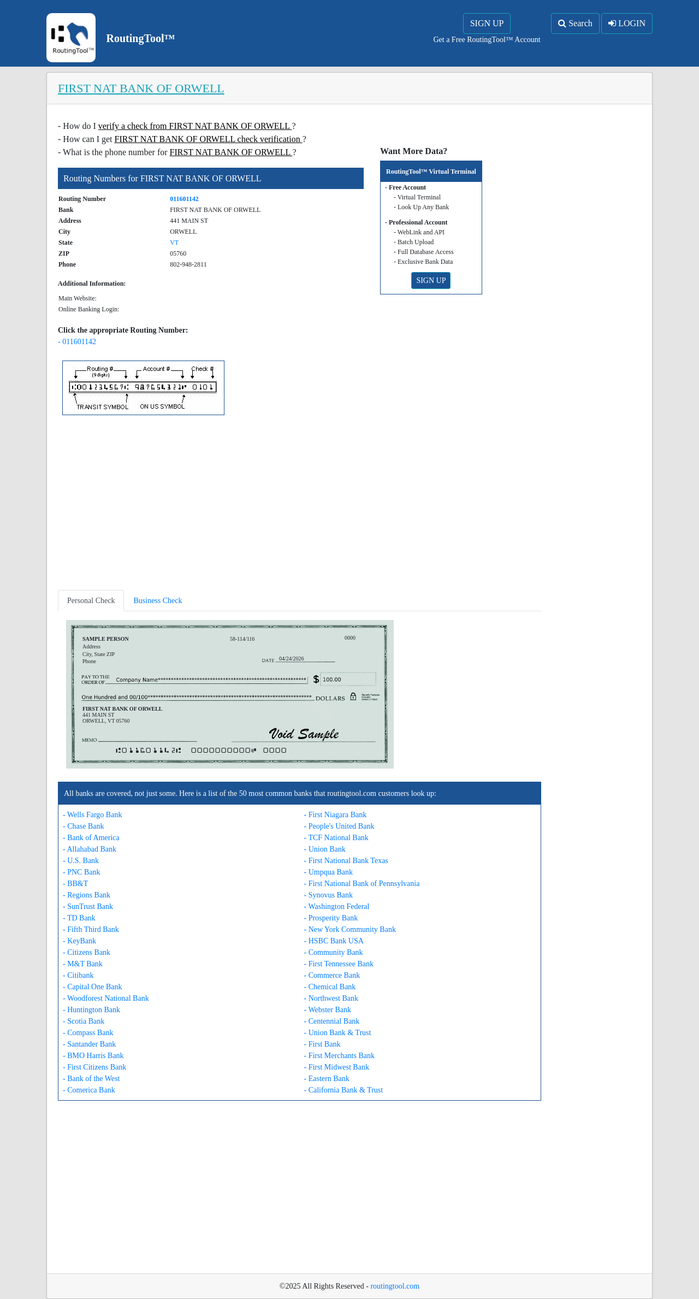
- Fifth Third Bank (91, 929)
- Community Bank (333, 952)
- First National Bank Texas (346, 861)
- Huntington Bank (91, 1010)
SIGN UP (487, 23)
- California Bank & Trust (343, 1090)
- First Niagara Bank (335, 815)
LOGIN (626, 23)
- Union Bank (325, 849)
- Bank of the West (91, 1078)
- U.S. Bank (81, 861)
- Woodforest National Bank (106, 998)
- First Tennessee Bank (339, 964)
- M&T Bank (83, 964)
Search (575, 23)
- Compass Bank (88, 1033)
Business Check (157, 601)
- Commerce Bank (332, 975)
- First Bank (322, 1044)
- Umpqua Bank (328, 872)
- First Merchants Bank (339, 1056)
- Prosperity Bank (331, 918)
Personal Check (91, 601)
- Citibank (78, 975)
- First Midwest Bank (336, 1067)
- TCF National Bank (336, 838)
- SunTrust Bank (88, 906)
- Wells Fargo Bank (92, 815)
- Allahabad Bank (89, 849)
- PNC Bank (81, 872)
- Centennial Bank (332, 1021)
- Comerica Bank (89, 1090)
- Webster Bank (327, 1010)
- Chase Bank (83, 826)
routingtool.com (394, 1286)
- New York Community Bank (350, 929)
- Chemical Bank (330, 987)
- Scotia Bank (83, 1021)
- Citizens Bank (86, 952)
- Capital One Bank (92, 987)
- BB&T (75, 883)
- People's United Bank (339, 826)
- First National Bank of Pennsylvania (362, 883)
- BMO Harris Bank (93, 1056)
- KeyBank (79, 941)
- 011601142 (77, 342)
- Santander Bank (89, 1044)
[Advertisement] (299, 504)
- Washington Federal (337, 906)
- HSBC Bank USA (334, 941)
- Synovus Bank (328, 895)
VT (174, 242)
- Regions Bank (86, 895)
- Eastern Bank (327, 1078)
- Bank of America (91, 838)
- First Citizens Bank (94, 1067)
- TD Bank (79, 918)
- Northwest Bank (331, 998)
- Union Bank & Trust (337, 1033)
